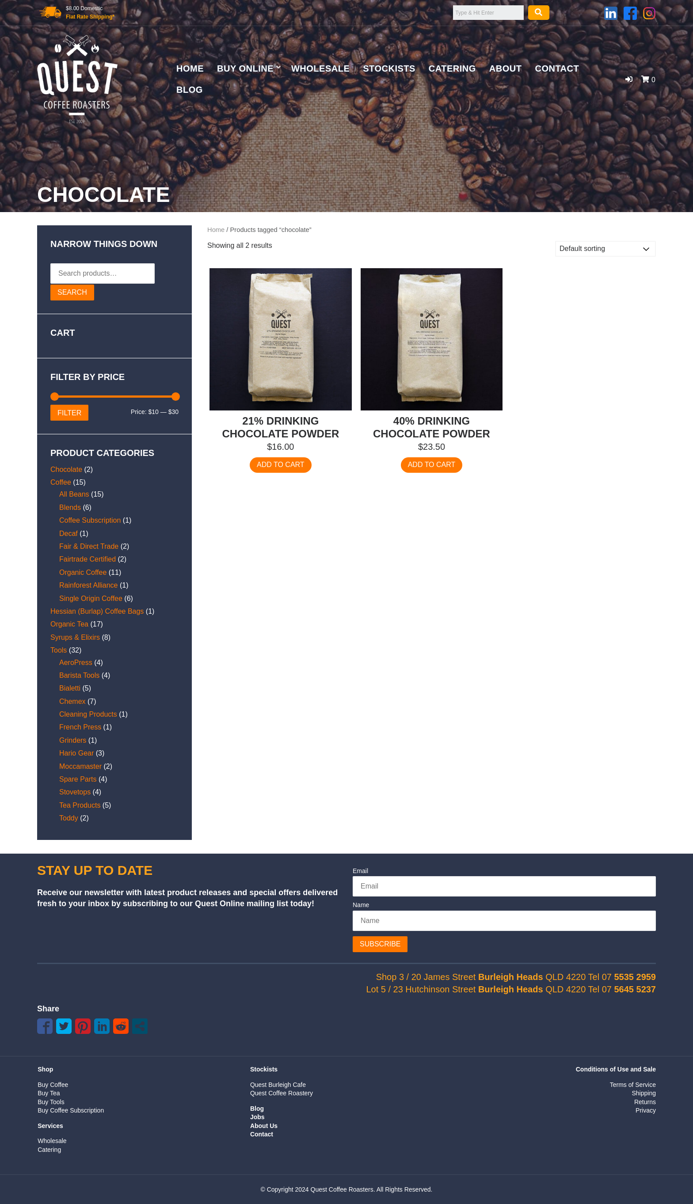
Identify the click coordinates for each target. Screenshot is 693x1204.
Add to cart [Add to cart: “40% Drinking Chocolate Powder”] (432, 464)
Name (361, 904)
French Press (80, 727)
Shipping (644, 1093)
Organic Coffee (83, 572)
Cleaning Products (88, 714)
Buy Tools (51, 1101)
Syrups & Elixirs (75, 637)
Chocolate (66, 469)
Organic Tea (69, 624)
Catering (452, 68)
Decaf (68, 533)
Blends (70, 507)
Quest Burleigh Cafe (278, 1084)
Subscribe (380, 944)
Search (72, 292)
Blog (189, 90)
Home (190, 68)
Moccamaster (80, 766)
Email (360, 870)
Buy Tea (49, 1093)
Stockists (389, 68)
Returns (645, 1101)
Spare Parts (77, 779)
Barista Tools (79, 675)
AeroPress (75, 662)
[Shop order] (605, 249)
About (505, 68)
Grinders (72, 740)
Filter (69, 413)
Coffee (60, 482)
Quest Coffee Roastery (281, 1093)
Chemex (72, 701)
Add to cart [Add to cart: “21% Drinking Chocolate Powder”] (281, 464)
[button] (628, 79)
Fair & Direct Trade (88, 546)
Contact (557, 68)
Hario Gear (76, 753)
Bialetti (69, 688)
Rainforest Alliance (88, 585)
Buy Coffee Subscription (71, 1110)
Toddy (68, 818)
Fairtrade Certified (87, 559)
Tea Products (79, 805)
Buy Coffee (53, 1084)
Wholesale (320, 68)
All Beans (74, 494)
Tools (58, 650)
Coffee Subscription (90, 520)
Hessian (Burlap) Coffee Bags (97, 611)
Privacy (646, 1110)
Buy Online (245, 68)
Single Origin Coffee (90, 598)
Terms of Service (633, 1084)
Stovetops (75, 792)
